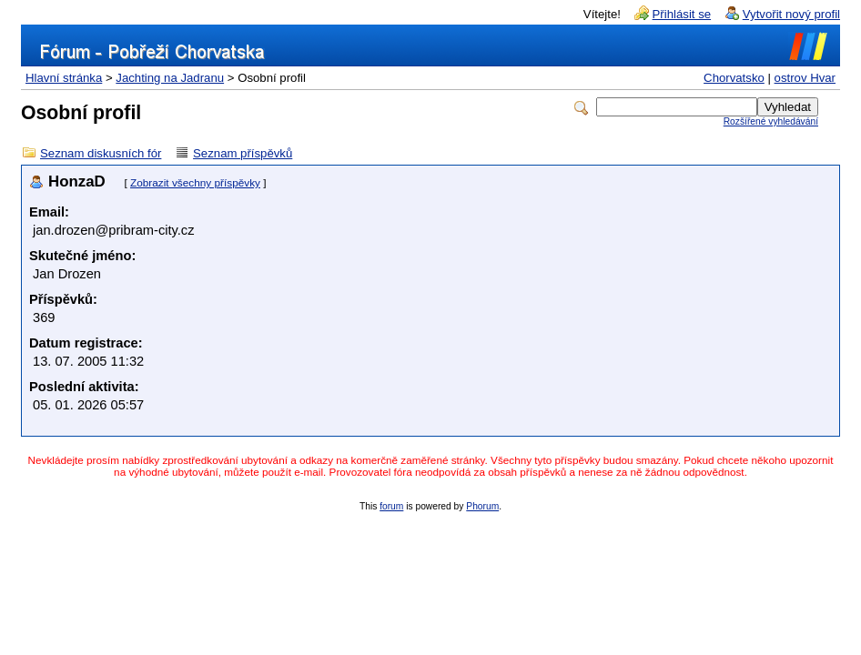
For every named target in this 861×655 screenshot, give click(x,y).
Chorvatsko (734, 78)
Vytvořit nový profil (791, 14)
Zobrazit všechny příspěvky (195, 182)
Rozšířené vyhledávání (771, 121)
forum (391, 506)
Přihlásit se (682, 14)
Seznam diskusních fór (100, 153)
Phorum (482, 506)
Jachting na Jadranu (170, 78)
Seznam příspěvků (242, 153)
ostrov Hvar (805, 78)
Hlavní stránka (63, 78)
